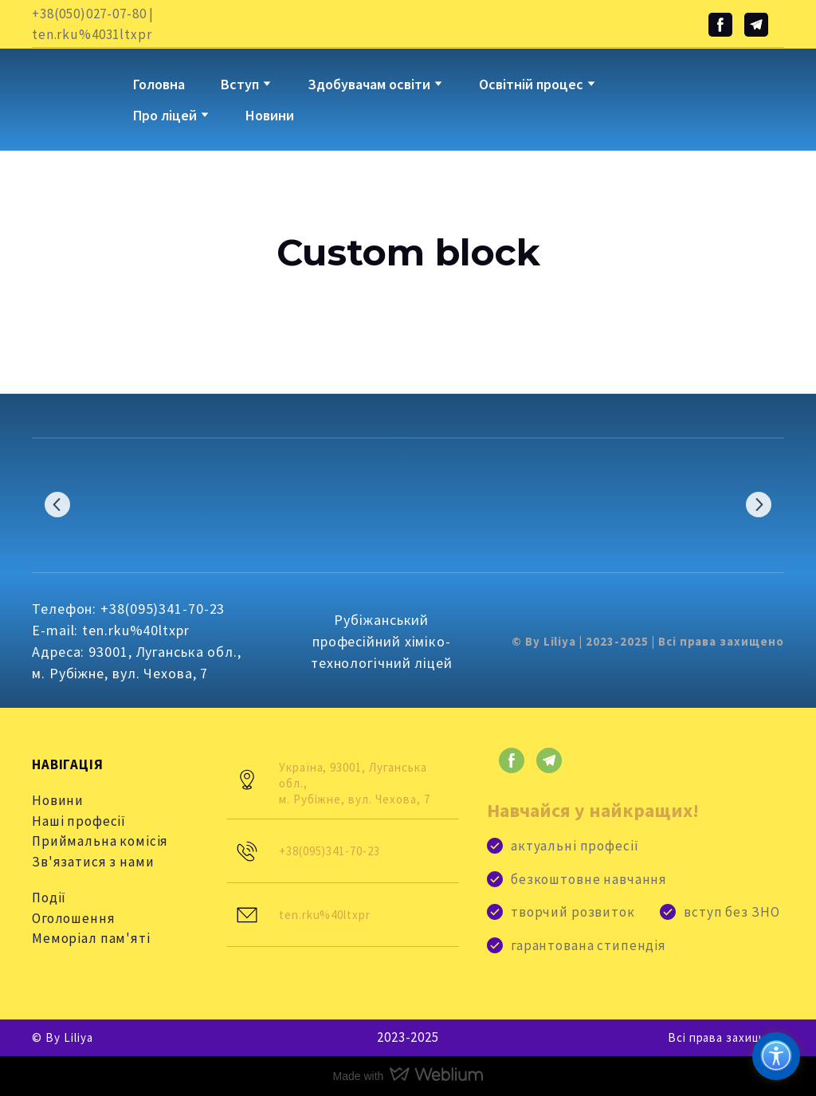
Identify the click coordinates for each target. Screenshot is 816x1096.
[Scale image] (84, 504)
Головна (159, 84)
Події (49, 897)
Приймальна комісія (100, 841)
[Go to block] (70, 87)
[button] (720, 25)
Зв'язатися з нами (93, 861)
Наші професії (79, 821)
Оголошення (74, 918)
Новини (269, 115)
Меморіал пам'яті (91, 938)
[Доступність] (776, 1056)
